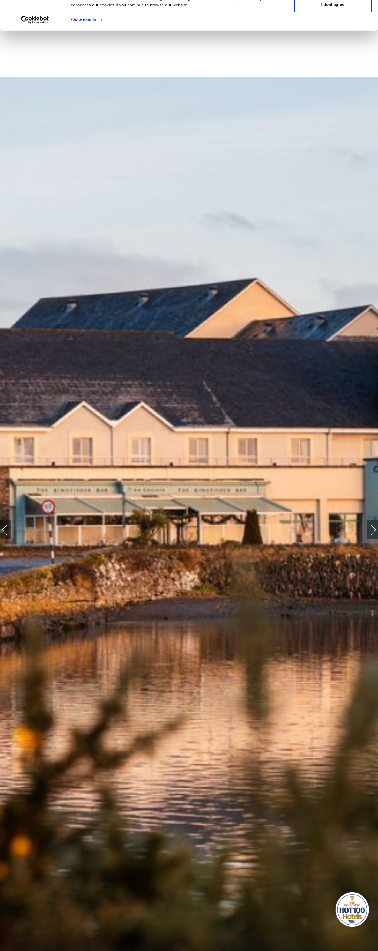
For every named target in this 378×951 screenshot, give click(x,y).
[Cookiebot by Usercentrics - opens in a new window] (35, 47)
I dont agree (332, 32)
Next (368, 527)
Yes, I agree (333, 14)
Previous (10, 530)
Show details (83, 47)
